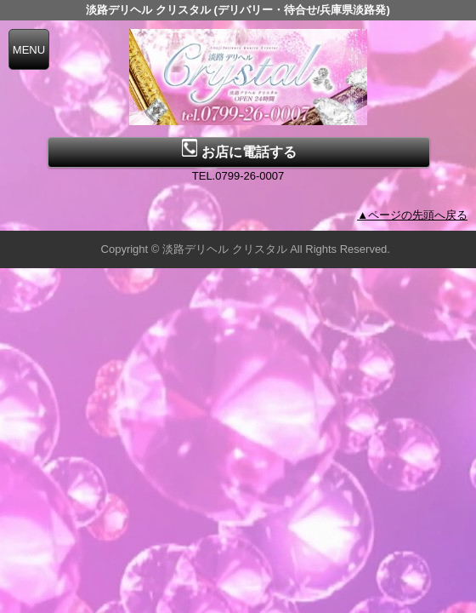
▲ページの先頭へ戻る (412, 215)
